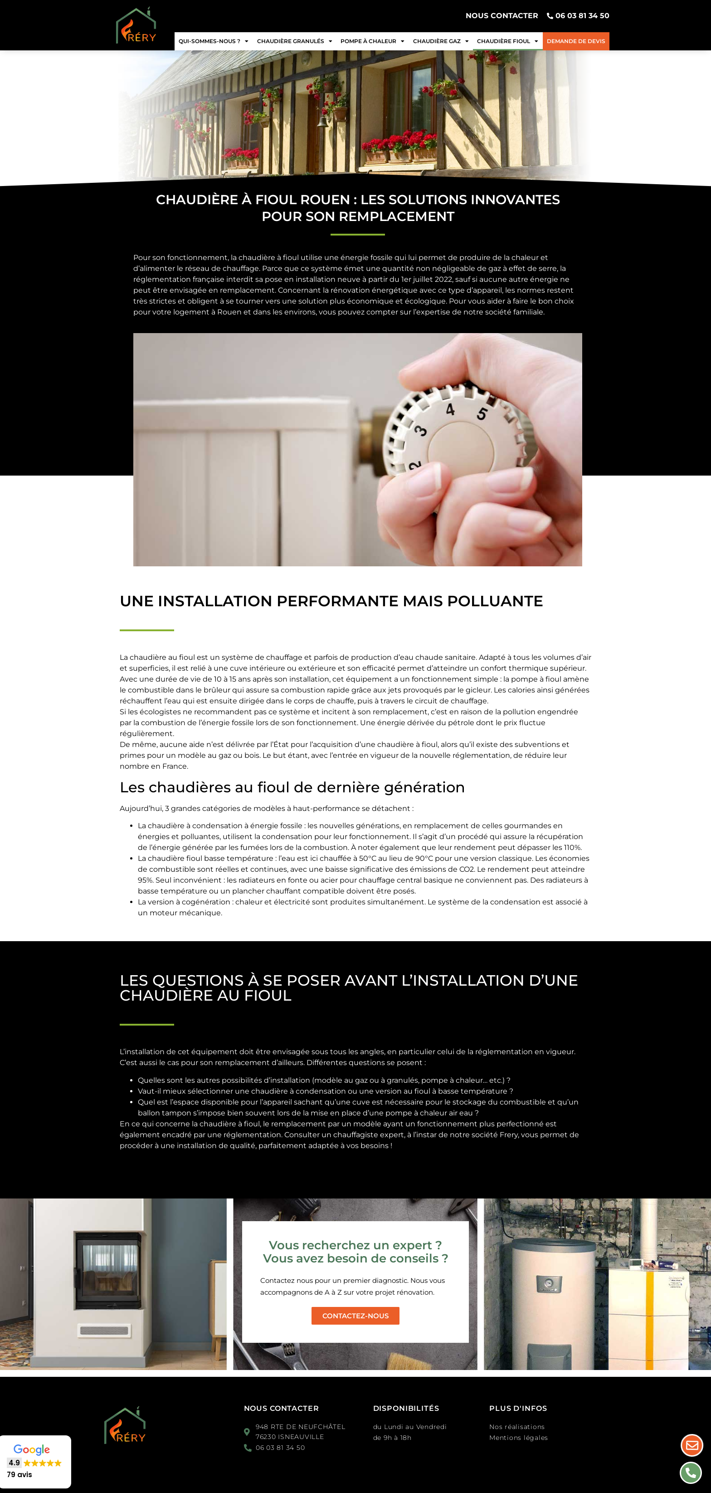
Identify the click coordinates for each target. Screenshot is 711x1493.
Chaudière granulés (294, 41)
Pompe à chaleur (372, 41)
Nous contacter (281, 1408)
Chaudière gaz (441, 41)
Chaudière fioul (507, 41)
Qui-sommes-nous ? (213, 41)
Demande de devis (576, 41)
